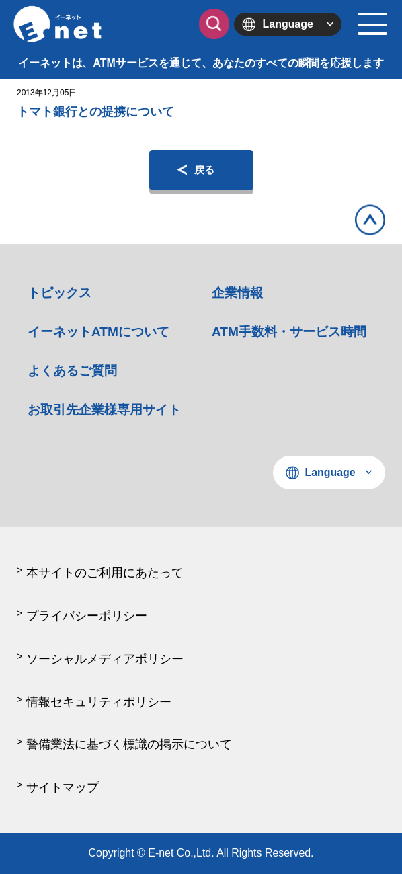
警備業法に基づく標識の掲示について (129, 744)
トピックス (59, 293)
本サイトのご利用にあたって (105, 573)
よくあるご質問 (72, 371)
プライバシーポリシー (86, 616)
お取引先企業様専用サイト (104, 410)
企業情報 (237, 293)
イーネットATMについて (98, 332)
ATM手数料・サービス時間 (289, 332)
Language (288, 24)
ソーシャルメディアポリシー (105, 659)
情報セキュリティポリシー (98, 702)
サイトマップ (62, 787)
